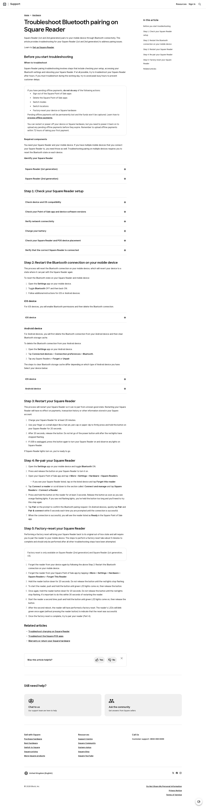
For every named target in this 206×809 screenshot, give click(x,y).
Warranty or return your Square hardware (49, 641)
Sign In (192, 4)
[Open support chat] (198, 801)
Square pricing (31, 752)
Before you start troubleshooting (157, 26)
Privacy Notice (175, 791)
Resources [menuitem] (181, 4)
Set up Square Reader (43, 47)
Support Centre (85, 739)
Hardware (36, 15)
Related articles (149, 69)
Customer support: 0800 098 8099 (148, 739)
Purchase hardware (33, 739)
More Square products (34, 756)
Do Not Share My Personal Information (164, 786)
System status (84, 747)
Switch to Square (32, 747)
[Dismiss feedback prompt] (121, 658)
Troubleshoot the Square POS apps (45, 636)
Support (15, 4)
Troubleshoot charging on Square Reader (49, 631)
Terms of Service (174, 795)
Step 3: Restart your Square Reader (158, 49)
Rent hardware (31, 743)
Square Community (87, 743)
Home (26, 15)
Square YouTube (85, 756)
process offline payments (39, 118)
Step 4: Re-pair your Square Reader (157, 55)
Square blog (83, 752)
